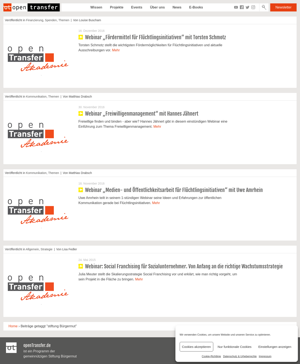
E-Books (196, 7)
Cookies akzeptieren (196, 347)
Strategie (47, 249)
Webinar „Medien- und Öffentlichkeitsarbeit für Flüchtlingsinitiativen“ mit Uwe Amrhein (174, 190)
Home (13, 326)
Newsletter (283, 7)
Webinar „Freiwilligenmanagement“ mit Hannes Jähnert (141, 114)
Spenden (51, 20)
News (177, 7)
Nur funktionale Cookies (235, 347)
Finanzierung (34, 20)
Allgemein (32, 249)
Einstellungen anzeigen (274, 347)
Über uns (157, 7)
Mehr (116, 50)
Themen (63, 20)
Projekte (116, 7)
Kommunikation (36, 96)
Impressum (265, 356)
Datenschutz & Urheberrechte (240, 356)
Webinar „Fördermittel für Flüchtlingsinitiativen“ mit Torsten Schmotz (155, 37)
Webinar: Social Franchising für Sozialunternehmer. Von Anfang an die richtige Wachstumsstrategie (184, 266)
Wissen (96, 7)
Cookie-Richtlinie (211, 356)
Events (136, 7)
